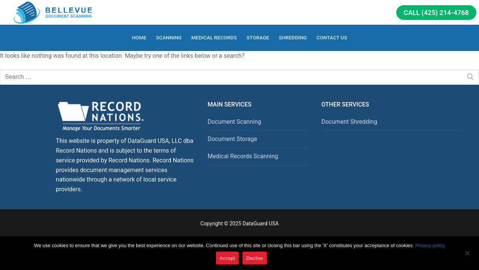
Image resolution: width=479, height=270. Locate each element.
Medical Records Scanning (243, 156)
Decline (254, 258)
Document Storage (232, 138)
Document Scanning (234, 121)
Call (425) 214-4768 (436, 12)
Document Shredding (349, 121)
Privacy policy (430, 245)
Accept (227, 258)
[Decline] (467, 255)
